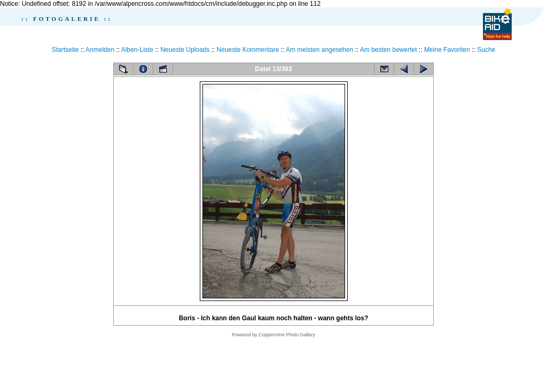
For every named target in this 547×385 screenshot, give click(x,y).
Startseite (65, 49)
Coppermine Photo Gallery (287, 334)
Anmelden (99, 49)
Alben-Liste (137, 49)
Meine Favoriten (447, 49)
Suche (486, 49)
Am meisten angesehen (319, 49)
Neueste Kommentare (248, 49)
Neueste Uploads (184, 49)
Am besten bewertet (388, 49)
